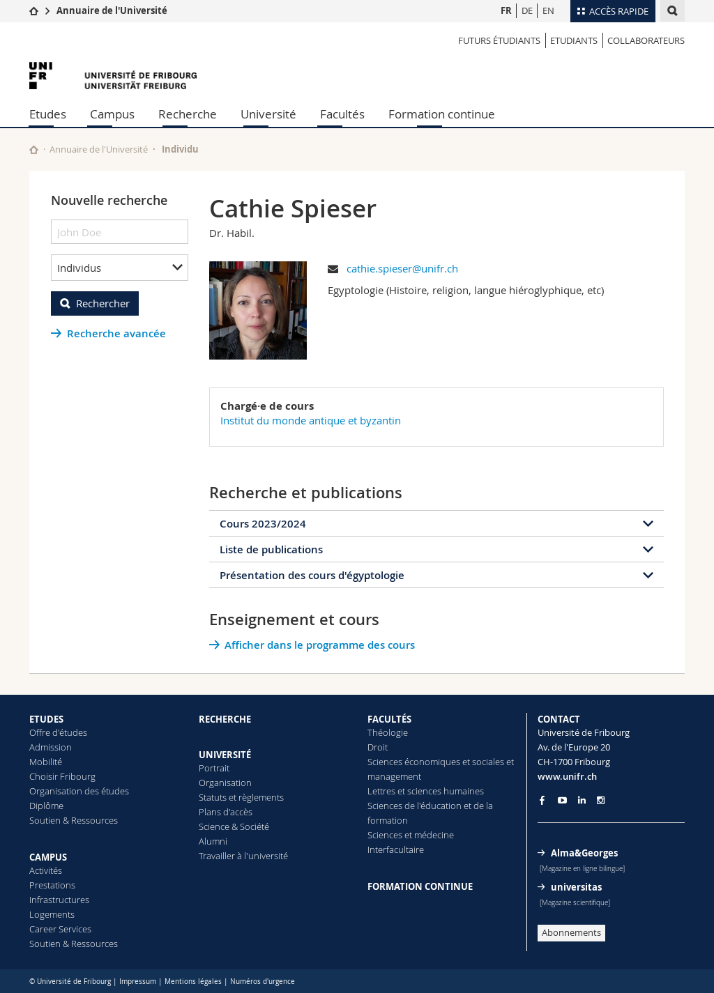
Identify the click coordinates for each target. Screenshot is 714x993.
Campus (112, 114)
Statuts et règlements (241, 797)
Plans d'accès (225, 812)
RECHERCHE (225, 719)
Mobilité (45, 761)
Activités (45, 870)
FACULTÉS (389, 719)
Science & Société (234, 826)
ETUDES (46, 719)
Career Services (60, 929)
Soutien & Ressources (73, 820)
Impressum (137, 981)
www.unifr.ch (567, 776)
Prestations (52, 885)
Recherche (187, 114)
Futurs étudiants (499, 40)
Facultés (342, 114)
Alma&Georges (584, 853)
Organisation (225, 782)
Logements (52, 914)
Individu (180, 149)
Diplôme (46, 805)
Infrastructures (59, 899)
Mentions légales (193, 981)
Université (268, 114)
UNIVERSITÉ (225, 754)
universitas (576, 887)
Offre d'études (58, 732)
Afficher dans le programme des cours (320, 645)
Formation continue (441, 114)
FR (506, 10)
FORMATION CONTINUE (420, 886)
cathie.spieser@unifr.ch (402, 268)
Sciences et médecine (410, 835)
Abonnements (571, 932)
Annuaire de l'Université (111, 10)
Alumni (213, 841)
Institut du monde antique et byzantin (310, 420)
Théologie (387, 732)
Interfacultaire (395, 849)
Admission (50, 747)
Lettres (381, 791)
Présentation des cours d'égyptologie (312, 575)
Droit (377, 747)
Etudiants (574, 40)
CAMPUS (48, 857)
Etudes (47, 114)
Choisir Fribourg (62, 776)
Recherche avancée (116, 333)
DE (527, 10)
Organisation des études (79, 791)
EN (548, 10)
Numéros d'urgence (262, 981)
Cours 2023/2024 (263, 523)
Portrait (214, 768)
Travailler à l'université (243, 855)
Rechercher (103, 303)
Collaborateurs (646, 40)
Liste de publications (271, 549)
